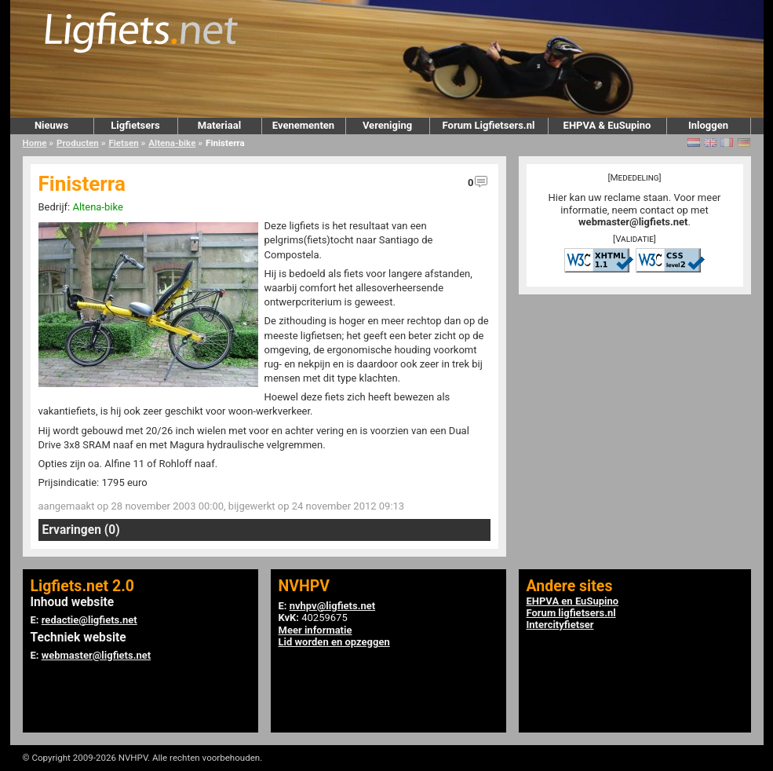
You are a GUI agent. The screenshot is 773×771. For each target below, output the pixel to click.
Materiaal (219, 125)
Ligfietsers (135, 125)
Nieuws (51, 125)
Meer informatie (315, 630)
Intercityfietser (560, 624)
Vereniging (387, 125)
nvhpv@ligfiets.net (332, 606)
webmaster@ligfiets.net (632, 222)
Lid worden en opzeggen (334, 642)
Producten (78, 142)
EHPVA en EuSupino (573, 601)
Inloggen (708, 125)
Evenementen (303, 125)
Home (35, 142)
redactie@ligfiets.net (89, 620)
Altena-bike (171, 142)
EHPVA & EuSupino (607, 125)
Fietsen (123, 142)
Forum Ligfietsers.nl (489, 125)
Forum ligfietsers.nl (571, 613)
